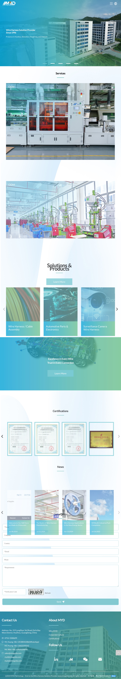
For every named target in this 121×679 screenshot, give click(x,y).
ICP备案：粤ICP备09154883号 (99, 676)
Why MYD (53, 631)
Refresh (48, 593)
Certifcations (54, 638)
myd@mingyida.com (13, 657)
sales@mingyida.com (13, 653)
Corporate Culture (56, 635)
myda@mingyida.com (13, 661)
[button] (45, 63)
